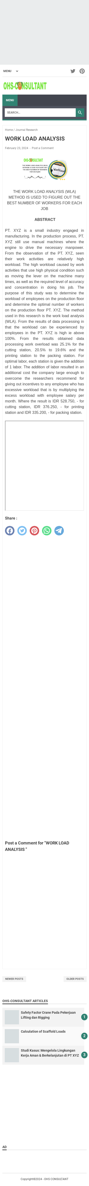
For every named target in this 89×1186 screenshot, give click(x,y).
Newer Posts (14, 979)
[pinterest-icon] (82, 71)
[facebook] (9, 530)
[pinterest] (34, 530)
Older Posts (75, 979)
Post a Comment (43, 148)
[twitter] (22, 530)
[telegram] (59, 530)
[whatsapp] (47, 530)
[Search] (40, 112)
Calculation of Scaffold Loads (43, 1031)
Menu (10, 100)
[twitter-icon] (73, 71)
